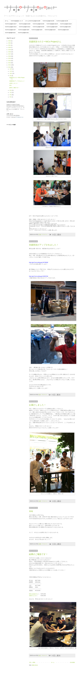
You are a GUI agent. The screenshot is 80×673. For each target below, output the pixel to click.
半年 (31, 511)
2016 (9, 56)
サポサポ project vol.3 (63, 29)
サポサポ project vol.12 (10, 26)
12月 (11, 69)
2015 (9, 58)
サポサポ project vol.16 (24, 24)
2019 (9, 49)
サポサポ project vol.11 (24, 26)
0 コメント (45, 234)
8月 (11, 90)
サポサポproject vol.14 (52, 24)
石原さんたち (32, 595)
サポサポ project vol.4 (50, 29)
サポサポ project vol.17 (10, 24)
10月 (11, 73)
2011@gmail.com (19, 117)
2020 (9, 47)
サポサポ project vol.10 (38, 26)
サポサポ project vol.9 (52, 26)
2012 (9, 65)
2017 (9, 54)
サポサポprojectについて (17, 21)
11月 (11, 71)
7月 (11, 92)
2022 (9, 43)
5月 (11, 97)
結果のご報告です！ (38, 554)
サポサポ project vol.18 (62, 21)
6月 (11, 94)
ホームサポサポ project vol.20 (32, 21)
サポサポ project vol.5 (36, 29)
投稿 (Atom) (35, 665)
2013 (9, 62)
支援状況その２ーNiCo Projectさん (45, 41)
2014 (9, 60)
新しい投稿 (32, 662)
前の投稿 (72, 662)
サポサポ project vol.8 (65, 26)
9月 (11, 75)
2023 (9, 41)
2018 (9, 51)
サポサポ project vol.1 (23, 32)
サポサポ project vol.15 (38, 24)
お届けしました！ (37, 405)
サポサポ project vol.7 (10, 29)
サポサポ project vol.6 (23, 29)
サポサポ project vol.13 (66, 24)
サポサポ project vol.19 (48, 21)
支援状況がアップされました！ (44, 245)
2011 (9, 67)
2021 (9, 45)
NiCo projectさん (33, 594)
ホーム (6, 21)
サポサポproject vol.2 (10, 32)
